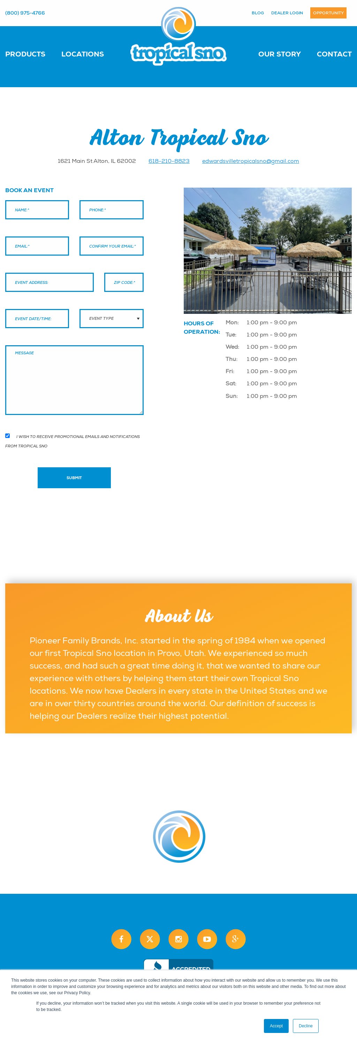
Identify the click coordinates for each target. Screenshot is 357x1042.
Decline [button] (306, 1026)
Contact (334, 54)
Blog (258, 13)
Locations (82, 54)
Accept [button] (276, 1026)
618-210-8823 (169, 161)
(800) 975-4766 (25, 13)
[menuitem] (32, 53)
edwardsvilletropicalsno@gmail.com (250, 161)
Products (25, 54)
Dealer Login (287, 13)
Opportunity (328, 13)
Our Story (279, 54)
